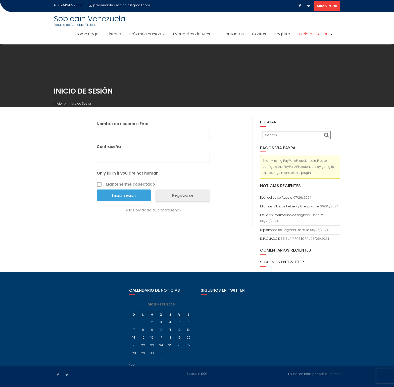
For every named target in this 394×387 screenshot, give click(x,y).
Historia (114, 34)
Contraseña (109, 147)
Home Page (87, 34)
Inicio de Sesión (314, 34)
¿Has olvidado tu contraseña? (153, 211)
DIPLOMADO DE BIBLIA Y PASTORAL (285, 239)
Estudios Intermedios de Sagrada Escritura (292, 215)
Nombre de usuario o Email (124, 124)
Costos (259, 34)
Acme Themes (329, 373)
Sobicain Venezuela (90, 19)
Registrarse (182, 196)
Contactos (233, 34)
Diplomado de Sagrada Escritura (284, 230)
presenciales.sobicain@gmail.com (119, 5)
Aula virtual (327, 6)
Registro (282, 34)
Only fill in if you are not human (128, 174)
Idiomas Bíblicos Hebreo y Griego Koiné (289, 206)
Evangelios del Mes (191, 34)
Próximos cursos (145, 34)
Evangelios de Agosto (276, 197)
